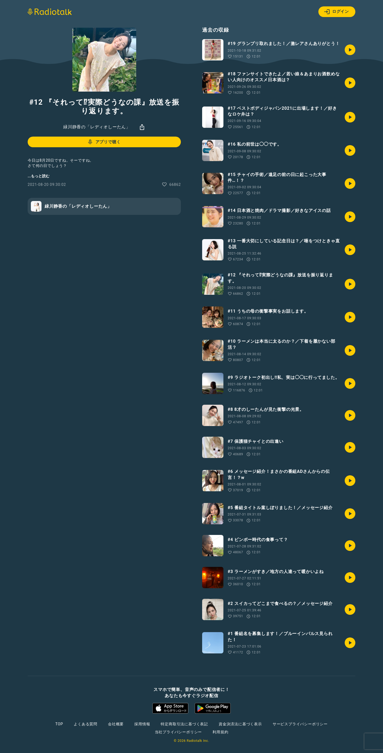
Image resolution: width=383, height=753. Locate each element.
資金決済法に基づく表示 (240, 724)
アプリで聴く (104, 142)
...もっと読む (38, 176)
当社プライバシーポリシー (178, 732)
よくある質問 (85, 724)
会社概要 (116, 724)
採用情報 (142, 724)
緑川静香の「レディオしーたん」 (96, 126)
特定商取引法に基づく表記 (184, 724)
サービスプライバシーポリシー (300, 724)
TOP (59, 724)
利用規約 (220, 732)
